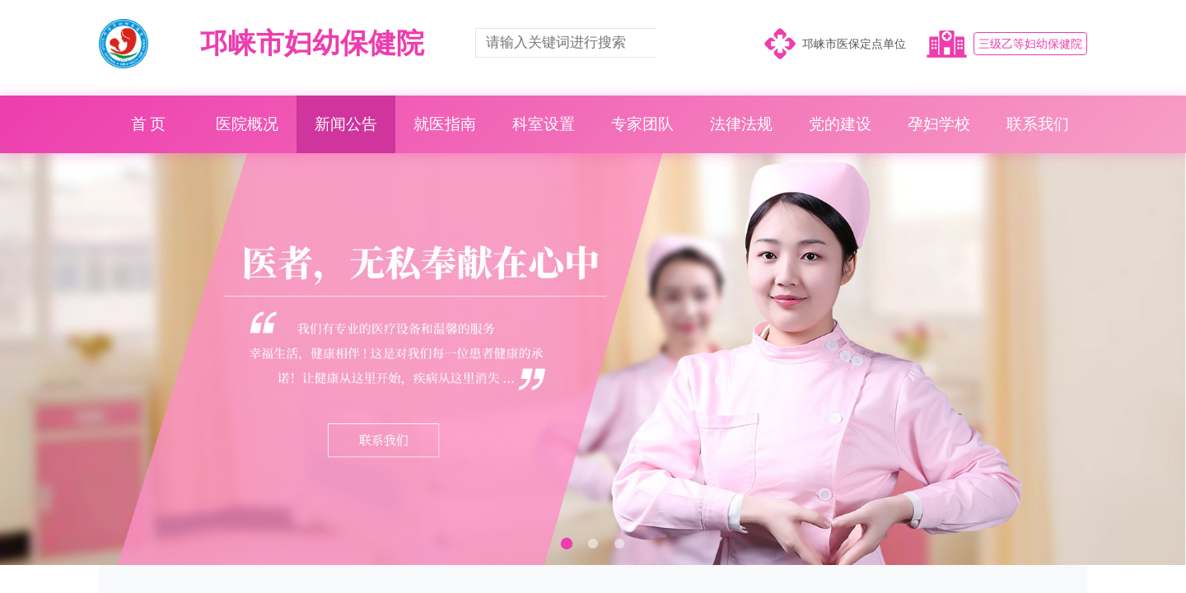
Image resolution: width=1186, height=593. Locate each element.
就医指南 (445, 124)
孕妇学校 (939, 124)
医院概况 (247, 124)
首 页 (148, 124)
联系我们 (1038, 124)
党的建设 (840, 124)
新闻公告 (346, 124)
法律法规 (741, 124)
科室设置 (544, 124)
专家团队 (642, 124)
